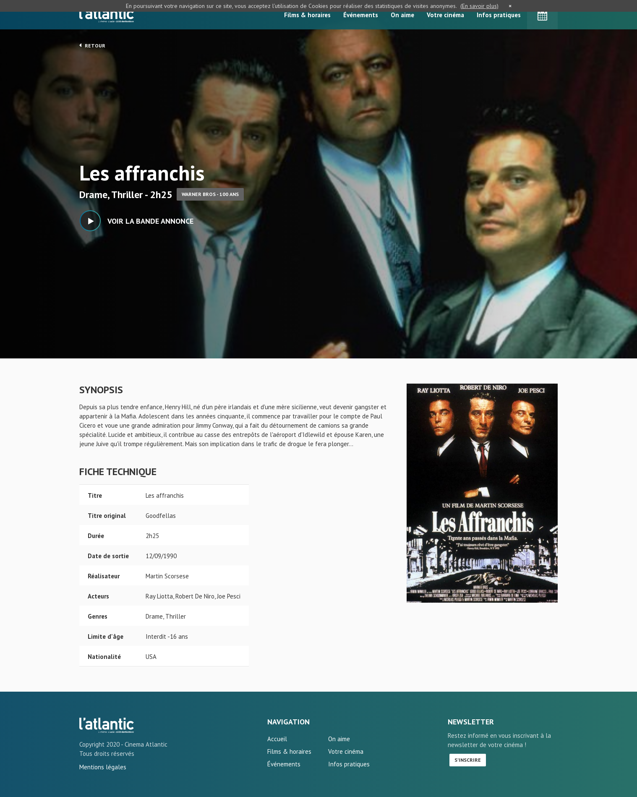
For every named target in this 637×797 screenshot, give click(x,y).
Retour (92, 45)
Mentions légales (102, 767)
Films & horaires (307, 15)
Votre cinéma (445, 15)
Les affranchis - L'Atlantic (106, 725)
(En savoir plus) (479, 6)
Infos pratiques (499, 15)
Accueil (277, 739)
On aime (402, 15)
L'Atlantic (106, 14)
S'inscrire (467, 760)
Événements (360, 15)
